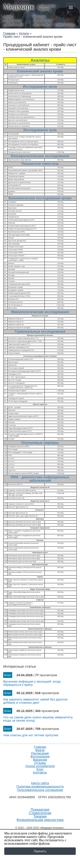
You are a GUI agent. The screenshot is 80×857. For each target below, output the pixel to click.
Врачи (40, 750)
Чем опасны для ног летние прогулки (30, 735)
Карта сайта (40, 783)
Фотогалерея (40, 756)
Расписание (40, 753)
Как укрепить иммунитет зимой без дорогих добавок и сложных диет (35, 700)
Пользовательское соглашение (40, 790)
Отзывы (40, 762)
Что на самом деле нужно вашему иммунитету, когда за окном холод (38, 718)
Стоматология (40, 813)
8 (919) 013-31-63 (64, 24)
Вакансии (40, 759)
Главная (40, 746)
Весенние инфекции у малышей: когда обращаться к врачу (32, 683)
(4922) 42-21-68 (12, 20)
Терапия (40, 816)
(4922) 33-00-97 (42, 24)
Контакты (40, 772)
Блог (39, 769)
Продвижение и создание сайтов (40, 777)
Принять (40, 851)
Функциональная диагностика (40, 820)
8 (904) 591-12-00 (13, 24)
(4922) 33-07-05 (42, 20)
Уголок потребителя (40, 766)
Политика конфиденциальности (40, 786)
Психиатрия (40, 809)
